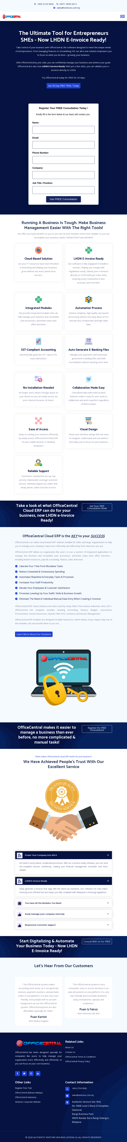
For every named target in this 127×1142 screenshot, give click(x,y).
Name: (35, 122)
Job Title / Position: (42, 183)
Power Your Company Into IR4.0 (67, 855)
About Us (69, 1047)
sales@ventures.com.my (66, 7)
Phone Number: (40, 153)
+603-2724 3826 (79, 1088)
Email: (35, 138)
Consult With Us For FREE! (97, 941)
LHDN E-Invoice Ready (67, 880)
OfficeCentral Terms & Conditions (80, 1056)
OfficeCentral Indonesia (25, 1097)
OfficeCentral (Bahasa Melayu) (29, 1092)
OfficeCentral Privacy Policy (77, 1061)
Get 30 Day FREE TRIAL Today (63, 85)
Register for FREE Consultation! (97, 729)
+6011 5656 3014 (66, 4)
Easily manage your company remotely (67, 914)
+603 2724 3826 (44, 4)
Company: (37, 168)
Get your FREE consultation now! (97, 507)
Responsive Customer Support (67, 924)
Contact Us (70, 1052)
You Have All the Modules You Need (67, 903)
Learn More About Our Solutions (34, 634)
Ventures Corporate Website (28, 1102)
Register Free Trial (23, 1088)
